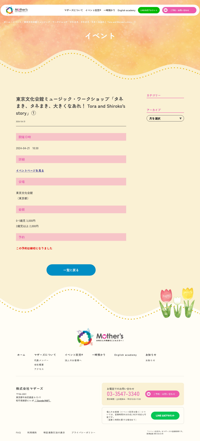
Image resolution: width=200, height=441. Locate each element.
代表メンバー (41, 360)
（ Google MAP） (42, 400)
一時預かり (109, 11)
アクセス (39, 369)
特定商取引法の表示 (54, 432)
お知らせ (151, 355)
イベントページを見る (30, 170)
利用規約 (32, 432)
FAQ (18, 432)
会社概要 (39, 364)
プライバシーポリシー (83, 432)
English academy (126, 11)
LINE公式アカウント (148, 11)
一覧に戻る (71, 270)
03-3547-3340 (123, 393)
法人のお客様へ (73, 360)
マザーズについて (73, 11)
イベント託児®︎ (93, 11)
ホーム (21, 355)
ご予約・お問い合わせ (179, 11)
